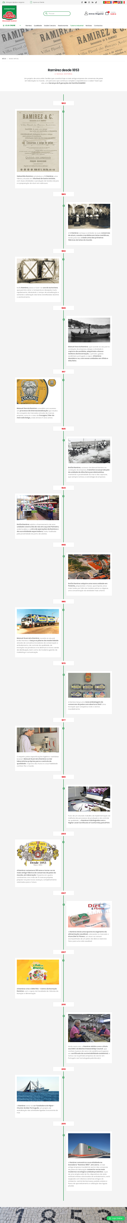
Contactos (98, 25)
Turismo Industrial (76, 25)
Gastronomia (63, 25)
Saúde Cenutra (50, 25)
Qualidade (38, 25)
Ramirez (29, 25)
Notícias (89, 25)
